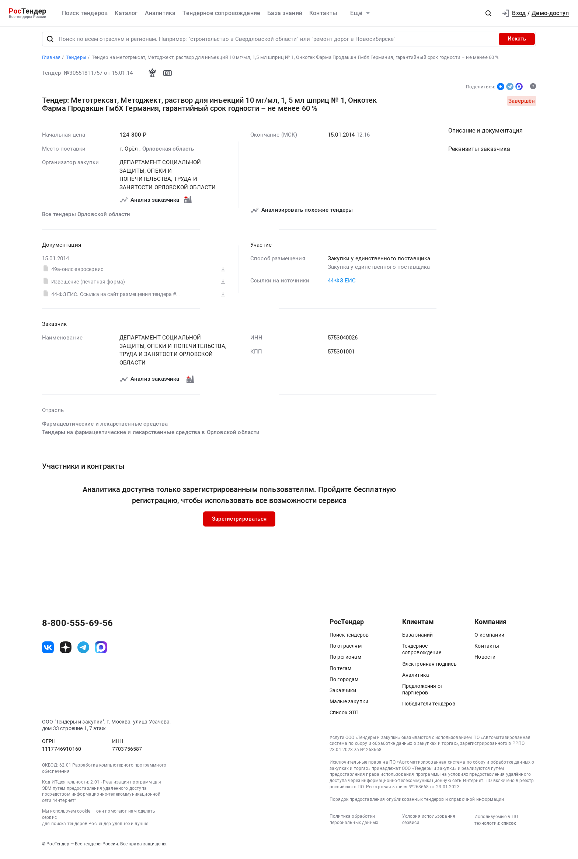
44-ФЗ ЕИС (342, 283)
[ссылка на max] (101, 650)
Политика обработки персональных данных (354, 822)
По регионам (345, 660)
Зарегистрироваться (239, 521)
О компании (489, 638)
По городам (344, 682)
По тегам (340, 671)
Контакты (323, 13)
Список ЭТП (344, 716)
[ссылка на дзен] (66, 650)
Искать (517, 42)
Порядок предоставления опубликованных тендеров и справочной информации (417, 802)
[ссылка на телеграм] (83, 650)
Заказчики (343, 694)
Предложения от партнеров (422, 692)
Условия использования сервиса (428, 822)
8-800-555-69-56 (77, 626)
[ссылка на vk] (48, 650)
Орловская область (168, 151)
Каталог (126, 13)
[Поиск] (50, 42)
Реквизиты (479, 151)
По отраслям (346, 649)
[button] (488, 13)
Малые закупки (349, 705)
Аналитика (160, 13)
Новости (484, 660)
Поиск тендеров (85, 13)
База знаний (284, 13)
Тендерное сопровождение (221, 13)
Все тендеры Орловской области (86, 217)
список (508, 826)
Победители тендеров (428, 707)
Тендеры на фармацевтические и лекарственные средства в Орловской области (151, 435)
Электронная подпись (429, 667)
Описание (485, 133)
